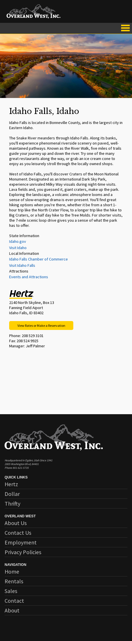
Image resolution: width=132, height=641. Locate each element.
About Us (16, 522)
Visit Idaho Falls (22, 265)
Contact (14, 600)
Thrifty (12, 503)
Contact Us (18, 532)
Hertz (11, 484)
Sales (11, 590)
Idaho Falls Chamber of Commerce (38, 259)
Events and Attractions (28, 276)
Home (12, 571)
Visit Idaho (18, 247)
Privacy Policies (23, 552)
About (12, 610)
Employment (21, 542)
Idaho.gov (17, 241)
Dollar (12, 493)
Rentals (14, 581)
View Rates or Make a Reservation (41, 325)
